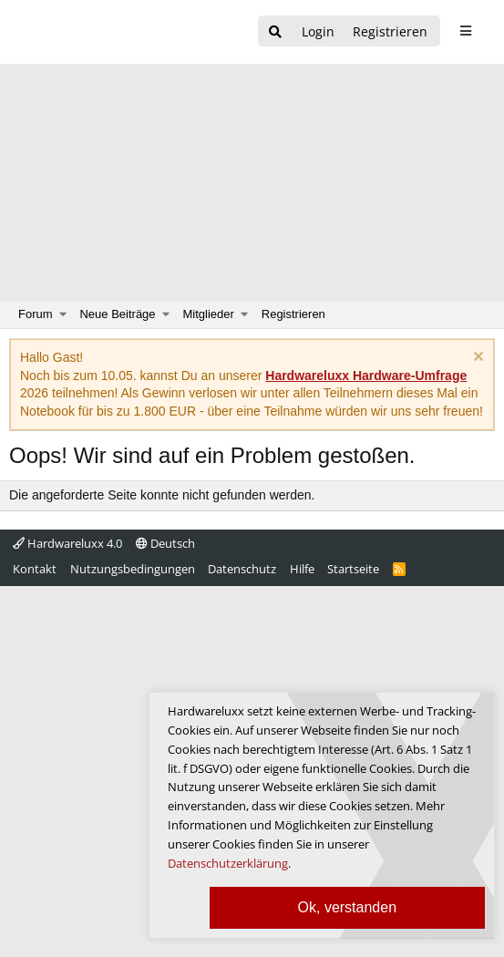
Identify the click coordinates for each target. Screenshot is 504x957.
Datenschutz (242, 569)
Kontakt (35, 569)
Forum (35, 314)
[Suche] (275, 32)
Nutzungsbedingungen (132, 569)
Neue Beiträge (117, 314)
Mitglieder (208, 314)
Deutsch (165, 543)
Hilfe (302, 569)
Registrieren (293, 314)
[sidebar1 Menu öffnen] (465, 30)
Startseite (353, 569)
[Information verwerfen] (476, 358)
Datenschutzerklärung (228, 863)
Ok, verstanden (347, 907)
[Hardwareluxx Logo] (110, 32)
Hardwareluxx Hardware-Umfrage (366, 375)
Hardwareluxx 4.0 (67, 543)
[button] (63, 314)
